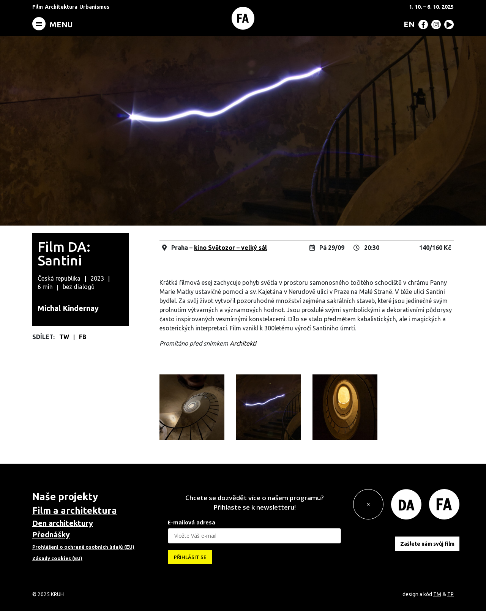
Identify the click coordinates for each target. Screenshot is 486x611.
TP (450, 594)
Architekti (243, 343)
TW (65, 336)
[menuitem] (408, 24)
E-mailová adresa (191, 522)
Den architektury (62, 523)
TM (437, 594)
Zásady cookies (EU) (57, 558)
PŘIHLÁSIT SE (190, 557)
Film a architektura (74, 510)
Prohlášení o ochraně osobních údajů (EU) (83, 546)
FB (82, 336)
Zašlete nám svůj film (427, 543)
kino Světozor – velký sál (230, 247)
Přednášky (51, 534)
